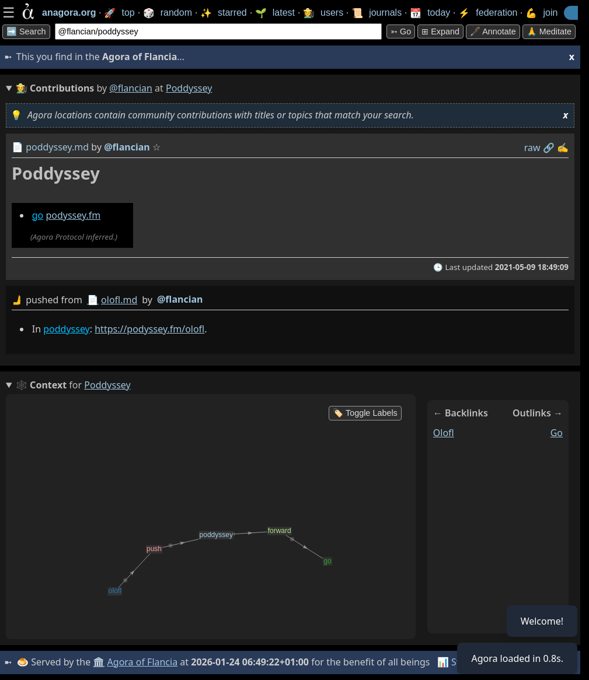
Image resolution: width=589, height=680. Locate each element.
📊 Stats (455, 662)
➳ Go (401, 31)
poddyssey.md (57, 147)
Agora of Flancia (142, 662)
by (290, 300)
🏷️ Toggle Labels (365, 413)
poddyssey (66, 329)
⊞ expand (440, 31)
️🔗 (549, 147)
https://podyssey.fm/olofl (149, 329)
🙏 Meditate (549, 31)
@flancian (130, 88)
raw (532, 147)
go (38, 215)
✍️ (563, 147)
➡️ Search (26, 31)
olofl (443, 432)
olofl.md (119, 299)
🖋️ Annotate (493, 31)
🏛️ (98, 662)
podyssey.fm (73, 215)
